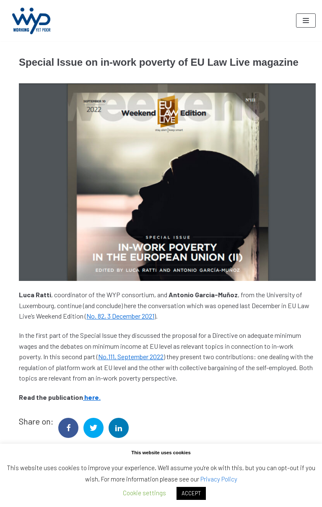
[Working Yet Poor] (31, 21)
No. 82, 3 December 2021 (120, 316)
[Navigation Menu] (306, 20)
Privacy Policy (218, 479)
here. (92, 397)
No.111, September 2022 (131, 356)
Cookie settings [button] (144, 493)
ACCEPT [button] (191, 493)
